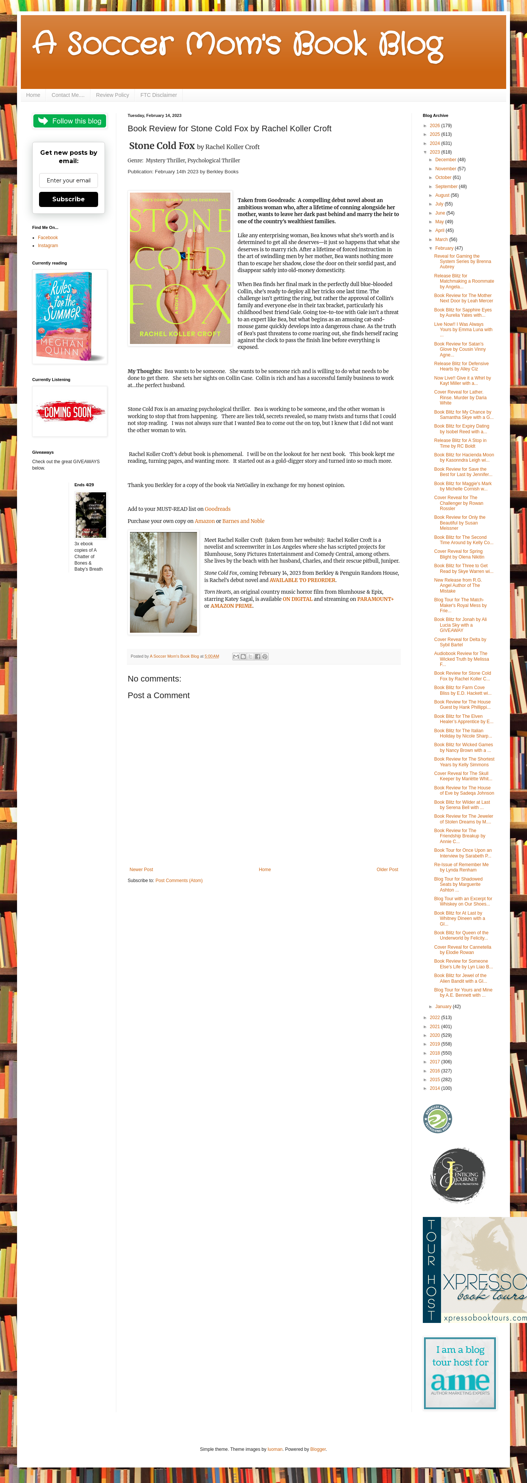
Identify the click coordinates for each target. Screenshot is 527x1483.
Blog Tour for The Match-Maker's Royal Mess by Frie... (460, 605)
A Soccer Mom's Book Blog (237, 45)
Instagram (48, 245)
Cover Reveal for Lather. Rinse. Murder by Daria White (460, 397)
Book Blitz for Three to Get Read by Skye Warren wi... (464, 568)
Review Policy (112, 95)
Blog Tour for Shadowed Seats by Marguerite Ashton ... (458, 884)
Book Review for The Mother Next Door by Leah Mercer (463, 298)
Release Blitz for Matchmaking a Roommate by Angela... (464, 281)
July (440, 204)
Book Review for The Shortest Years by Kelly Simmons (464, 761)
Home (33, 95)
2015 (435, 1079)
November (446, 168)
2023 (435, 152)
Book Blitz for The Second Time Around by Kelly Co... (464, 540)
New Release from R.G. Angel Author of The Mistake (458, 585)
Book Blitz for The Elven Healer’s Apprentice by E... (464, 719)
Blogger (318, 1449)
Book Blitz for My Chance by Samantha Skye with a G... (464, 414)
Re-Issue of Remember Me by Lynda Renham (461, 867)
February (445, 248)
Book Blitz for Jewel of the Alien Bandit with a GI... (460, 978)
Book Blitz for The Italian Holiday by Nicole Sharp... (463, 733)
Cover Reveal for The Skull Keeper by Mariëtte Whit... (463, 776)
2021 (435, 1026)
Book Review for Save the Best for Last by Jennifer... (463, 472)
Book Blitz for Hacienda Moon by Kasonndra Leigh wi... (464, 457)
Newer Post (141, 869)
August (443, 195)
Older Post (387, 869)
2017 (435, 1061)
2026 (435, 125)
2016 (435, 1071)
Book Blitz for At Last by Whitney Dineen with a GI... (459, 918)
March (442, 239)
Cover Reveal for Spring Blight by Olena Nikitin (459, 554)
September (447, 186)
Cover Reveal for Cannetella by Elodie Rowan (462, 950)
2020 (435, 1035)
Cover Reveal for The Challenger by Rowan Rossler (458, 503)
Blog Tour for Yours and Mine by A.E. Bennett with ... (463, 992)
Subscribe (68, 199)
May (440, 221)
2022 (435, 1017)
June (440, 213)
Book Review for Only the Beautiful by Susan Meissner (459, 523)
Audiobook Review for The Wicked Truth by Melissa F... (461, 659)
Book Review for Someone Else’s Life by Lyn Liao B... (463, 964)
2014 (435, 1088)
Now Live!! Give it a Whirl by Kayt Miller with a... (462, 380)
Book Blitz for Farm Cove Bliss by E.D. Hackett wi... (463, 690)
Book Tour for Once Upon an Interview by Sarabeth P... (463, 853)
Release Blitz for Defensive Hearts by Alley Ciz (461, 366)
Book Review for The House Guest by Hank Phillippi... (462, 704)
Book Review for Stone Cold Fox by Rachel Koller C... (462, 676)
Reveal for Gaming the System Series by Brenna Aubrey (462, 262)
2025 (435, 134)
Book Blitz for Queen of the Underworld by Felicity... (461, 935)
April (440, 230)
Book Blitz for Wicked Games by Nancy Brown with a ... (463, 747)
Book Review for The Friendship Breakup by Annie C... (459, 836)
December (446, 159)
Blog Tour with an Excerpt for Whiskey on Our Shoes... (463, 901)
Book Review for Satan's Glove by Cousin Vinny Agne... (460, 349)
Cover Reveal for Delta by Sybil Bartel (460, 642)
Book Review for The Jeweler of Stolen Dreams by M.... (463, 819)
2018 (435, 1053)
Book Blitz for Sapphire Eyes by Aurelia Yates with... (463, 312)
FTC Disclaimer (159, 95)
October (444, 177)
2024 (435, 143)
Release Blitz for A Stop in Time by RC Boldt (460, 443)
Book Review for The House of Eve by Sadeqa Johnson (464, 790)
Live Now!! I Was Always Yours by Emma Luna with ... (463, 330)
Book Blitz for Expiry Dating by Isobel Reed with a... (461, 428)
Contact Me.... (68, 95)
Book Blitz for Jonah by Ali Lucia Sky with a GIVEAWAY (460, 625)
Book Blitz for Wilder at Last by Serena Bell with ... (462, 805)
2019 (435, 1044)
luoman (274, 1449)
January (444, 1006)
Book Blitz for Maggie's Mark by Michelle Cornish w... (463, 486)
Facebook (48, 237)
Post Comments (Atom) (179, 880)
